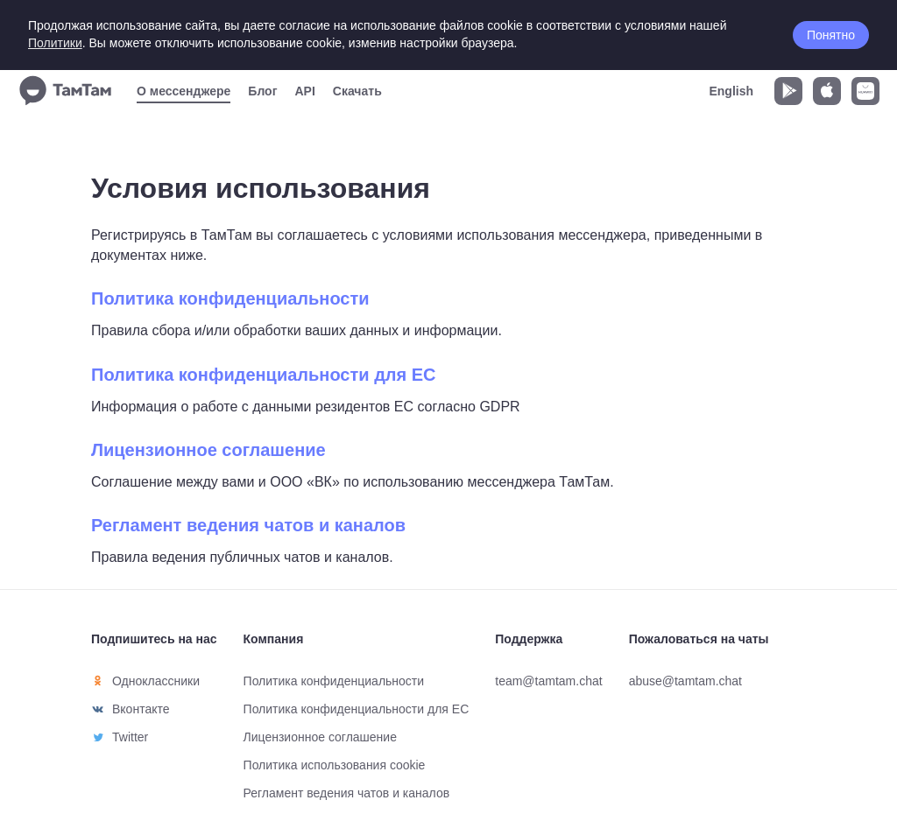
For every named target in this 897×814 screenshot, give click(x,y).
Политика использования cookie (335, 765)
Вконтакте (141, 709)
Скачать (357, 91)
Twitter (130, 737)
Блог (262, 91)
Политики (55, 43)
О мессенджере (183, 91)
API (304, 91)
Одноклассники (156, 681)
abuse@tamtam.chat (685, 681)
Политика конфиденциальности (230, 298)
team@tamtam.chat (548, 681)
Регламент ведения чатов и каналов (248, 525)
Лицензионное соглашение (208, 450)
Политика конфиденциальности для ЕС (263, 374)
